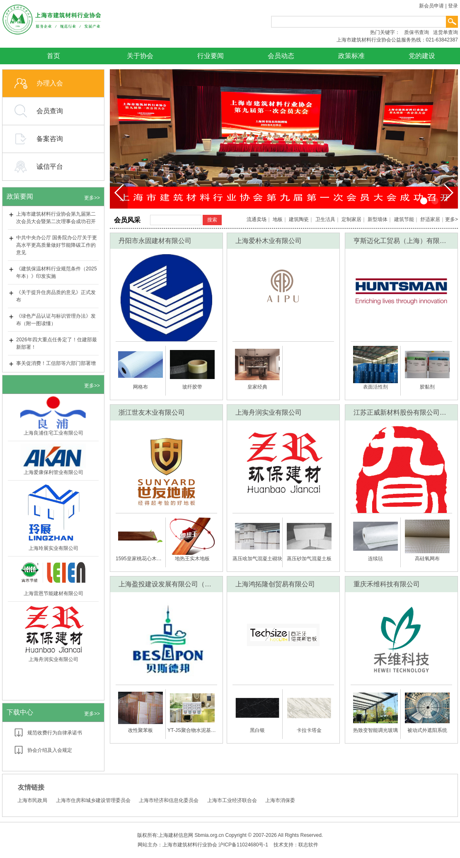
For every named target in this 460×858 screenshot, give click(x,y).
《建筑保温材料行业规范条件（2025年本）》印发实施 (56, 272)
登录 (453, 6)
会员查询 (49, 110)
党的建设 (422, 55)
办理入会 (49, 83)
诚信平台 (49, 166)
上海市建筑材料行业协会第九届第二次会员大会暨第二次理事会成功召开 (56, 217)
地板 (278, 219)
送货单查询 (445, 32)
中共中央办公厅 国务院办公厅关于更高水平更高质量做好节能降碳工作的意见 (56, 245)
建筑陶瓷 (299, 219)
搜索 (212, 220)
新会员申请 (431, 6)
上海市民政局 (32, 800)
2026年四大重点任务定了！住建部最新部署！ (56, 343)
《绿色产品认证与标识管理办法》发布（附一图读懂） (56, 319)
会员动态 (281, 55)
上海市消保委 (280, 800)
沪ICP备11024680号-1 (243, 845)
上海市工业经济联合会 (232, 800)
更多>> (92, 198)
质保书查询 (416, 32)
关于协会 (140, 55)
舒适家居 (430, 219)
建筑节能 (404, 219)
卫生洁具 (325, 219)
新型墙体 (377, 219)
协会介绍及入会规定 (49, 750)
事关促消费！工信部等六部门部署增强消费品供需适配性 (56, 367)
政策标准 (351, 55)
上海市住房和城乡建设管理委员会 (93, 800)
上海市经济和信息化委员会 (169, 800)
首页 (53, 55)
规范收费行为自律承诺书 (54, 733)
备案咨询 (49, 138)
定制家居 (351, 219)
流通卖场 (256, 219)
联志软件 (308, 845)
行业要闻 (210, 55)
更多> (451, 219)
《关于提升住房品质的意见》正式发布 (56, 296)
